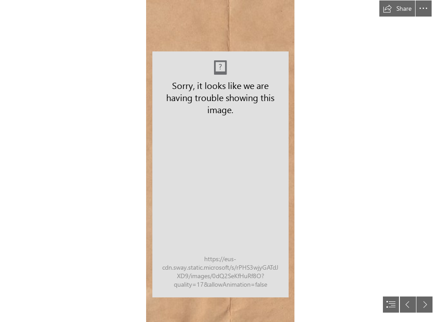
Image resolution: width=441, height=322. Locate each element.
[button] (397, 8)
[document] (220, 161)
